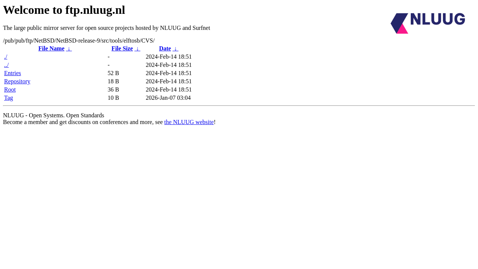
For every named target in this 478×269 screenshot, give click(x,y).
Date (165, 48)
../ (6, 65)
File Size (122, 48)
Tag (8, 98)
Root (10, 89)
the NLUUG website (189, 122)
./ (5, 56)
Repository (17, 81)
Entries (12, 73)
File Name (51, 48)
